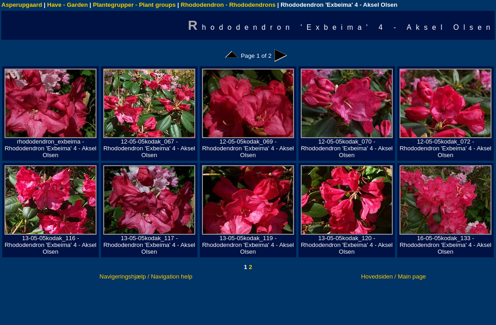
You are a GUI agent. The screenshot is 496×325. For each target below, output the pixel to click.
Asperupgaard (21, 4)
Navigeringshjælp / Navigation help (146, 276)
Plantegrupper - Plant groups (134, 4)
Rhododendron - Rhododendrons (228, 4)
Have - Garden (67, 4)
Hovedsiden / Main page (393, 276)
